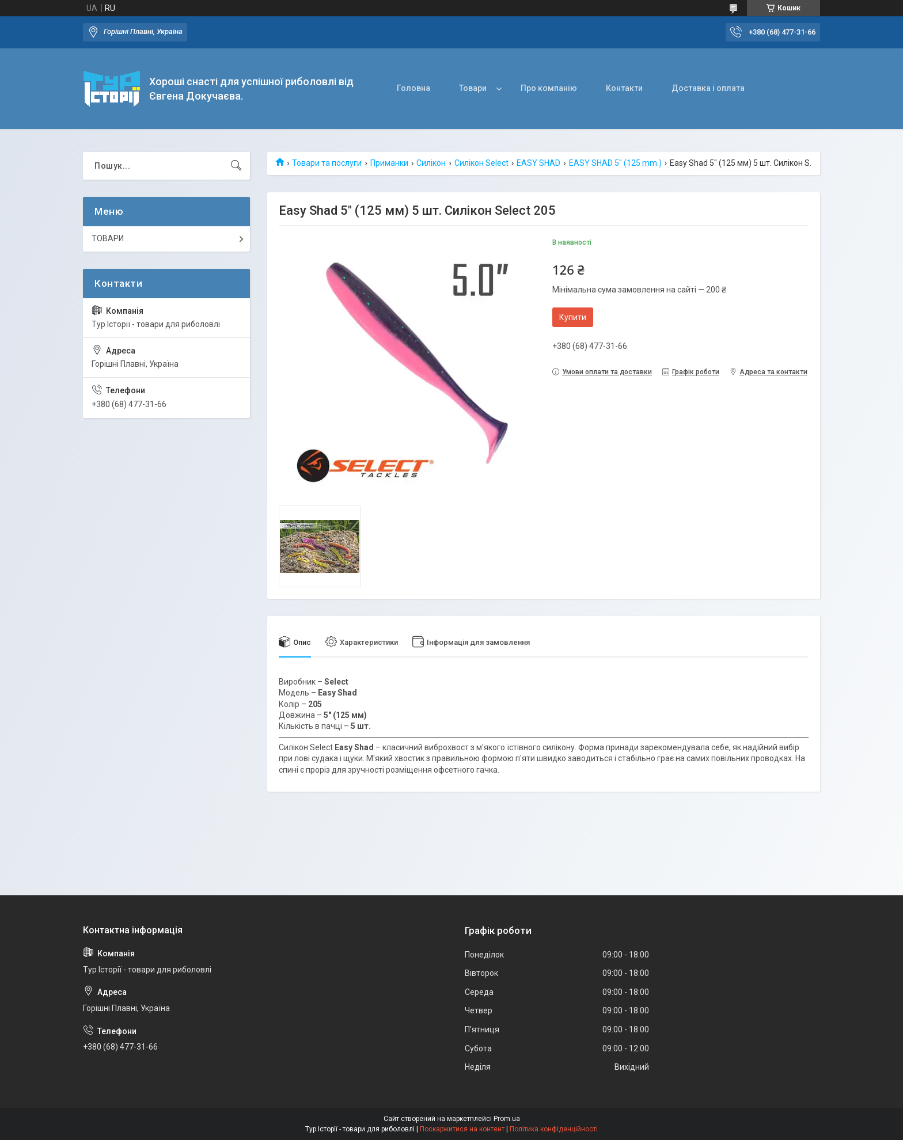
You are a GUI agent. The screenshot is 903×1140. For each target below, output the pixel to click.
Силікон (431, 163)
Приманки (389, 163)
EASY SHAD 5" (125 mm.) (615, 163)
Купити (572, 317)
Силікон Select (481, 163)
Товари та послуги (327, 163)
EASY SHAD (538, 163)
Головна (413, 88)
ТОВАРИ (108, 238)
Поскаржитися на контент (462, 1129)
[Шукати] (236, 166)
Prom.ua (507, 1119)
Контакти (624, 88)
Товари (473, 88)
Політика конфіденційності (554, 1129)
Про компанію (549, 88)
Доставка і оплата (708, 88)
